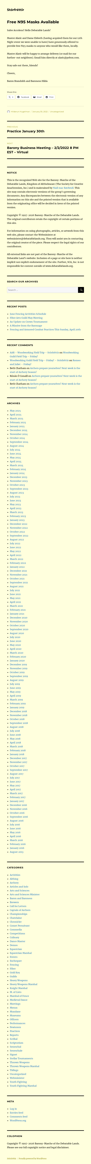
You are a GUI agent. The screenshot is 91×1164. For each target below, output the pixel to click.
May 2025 (15, 410)
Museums (15, 1015)
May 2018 (15, 738)
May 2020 (15, 645)
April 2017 (15, 789)
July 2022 (15, 543)
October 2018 (17, 719)
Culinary (14, 937)
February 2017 (17, 797)
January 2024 (17, 473)
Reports (14, 1035)
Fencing (14, 964)
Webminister (17, 1078)
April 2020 (15, 648)
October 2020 (17, 625)
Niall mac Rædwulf (63, 187)
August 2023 (17, 492)
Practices (15, 1031)
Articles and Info (19, 886)
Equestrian (16, 949)
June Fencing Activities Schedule (28, 314)
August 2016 (17, 820)
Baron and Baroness (21, 898)
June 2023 (15, 500)
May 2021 (15, 598)
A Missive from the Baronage (26, 325)
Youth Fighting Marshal (23, 1085)
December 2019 (18, 664)
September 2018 (19, 723)
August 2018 (16, 727)
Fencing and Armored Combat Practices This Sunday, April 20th (45, 329)
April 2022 (15, 555)
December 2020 (18, 617)
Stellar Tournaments (21, 1058)
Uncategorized (57, 111)
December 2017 (18, 758)
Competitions (17, 933)
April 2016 (15, 836)
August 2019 (17, 680)
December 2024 (18, 430)
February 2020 (18, 656)
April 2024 (15, 461)
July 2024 (15, 449)
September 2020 (19, 629)
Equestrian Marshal (21, 953)
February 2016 (18, 844)
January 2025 (17, 426)
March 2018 (16, 746)
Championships (18, 914)
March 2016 (16, 840)
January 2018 (17, 754)
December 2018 (18, 711)
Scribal (13, 1039)
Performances (17, 1023)
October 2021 (17, 578)
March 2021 (16, 606)
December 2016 (18, 805)
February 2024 (18, 469)
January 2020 (17, 660)
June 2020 (15, 641)
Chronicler (16, 921)
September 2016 (19, 816)
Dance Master (17, 941)
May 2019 (15, 691)
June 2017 (15, 781)
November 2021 (18, 574)
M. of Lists (15, 992)
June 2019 (15, 688)
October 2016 (17, 812)
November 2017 (18, 762)
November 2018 (18, 715)
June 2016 (15, 828)
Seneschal (15, 1046)
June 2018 (15, 734)
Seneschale (16, 1050)
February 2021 (18, 609)
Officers (14, 1019)
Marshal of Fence (19, 996)
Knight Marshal (18, 988)
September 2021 (19, 582)
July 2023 (15, 496)
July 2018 (15, 730)
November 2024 (19, 434)
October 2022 (17, 531)
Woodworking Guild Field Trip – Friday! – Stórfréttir (39, 360)
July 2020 (15, 637)
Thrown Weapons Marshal (24, 1066)
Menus (13, 1007)
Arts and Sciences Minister (25, 894)
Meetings (15, 1003)
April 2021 (15, 602)
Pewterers (15, 1027)
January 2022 (17, 566)
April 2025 (15, 414)
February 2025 (18, 422)
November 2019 (18, 668)
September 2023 (19, 488)
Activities (15, 875)
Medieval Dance (18, 999)
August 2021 (16, 586)
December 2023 (18, 477)
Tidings (14, 1070)
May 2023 (15, 504)
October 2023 (17, 484)
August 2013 (16, 852)
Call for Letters (18, 906)
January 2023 (17, 520)
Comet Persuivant (20, 925)
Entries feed (16, 1112)
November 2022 (19, 527)
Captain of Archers (20, 910)
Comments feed (18, 1116)
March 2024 (16, 465)
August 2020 (17, 633)
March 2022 (16, 559)
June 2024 (15, 453)
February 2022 (18, 563)
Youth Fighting (18, 1081)
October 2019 (17, 672)
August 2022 (17, 539)
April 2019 (15, 695)
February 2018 (18, 750)
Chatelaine (16, 917)
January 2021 (17, 613)
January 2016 (17, 848)
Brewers (14, 902)
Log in (13, 1108)
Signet (13, 1054)
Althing (14, 878)
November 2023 (19, 481)
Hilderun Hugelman (20, 111)
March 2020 (16, 652)
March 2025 (16, 418)
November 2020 (19, 621)
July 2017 (15, 777)
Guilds (13, 976)
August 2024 (17, 445)
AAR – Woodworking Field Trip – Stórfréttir (34, 352)
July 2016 (15, 824)
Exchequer (16, 960)
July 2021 (15, 590)
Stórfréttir (15, 10)
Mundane (15, 1011)
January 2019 (17, 707)
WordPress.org (18, 1120)
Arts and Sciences (19, 890)
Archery (14, 882)
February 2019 (18, 703)
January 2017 (17, 801)
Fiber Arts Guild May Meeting (26, 317)
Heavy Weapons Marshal (23, 984)
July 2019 (15, 684)
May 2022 (15, 551)
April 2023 (15, 508)
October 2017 (17, 766)
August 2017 (16, 773)
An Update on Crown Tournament (29, 321)
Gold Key (15, 972)
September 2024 (19, 442)
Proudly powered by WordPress (33, 1158)
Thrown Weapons (20, 1062)
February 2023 (18, 516)
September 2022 (19, 535)
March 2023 (16, 512)
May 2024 (15, 457)
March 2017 (16, 793)
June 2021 (15, 594)
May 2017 (15, 785)
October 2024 (17, 438)
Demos (14, 945)
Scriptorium (16, 1042)
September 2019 (19, 676)
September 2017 (19, 770)
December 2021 (18, 570)
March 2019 (16, 699)
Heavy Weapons (19, 980)
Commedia (16, 929)
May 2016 (15, 832)
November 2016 (18, 809)
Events (13, 957)
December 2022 (18, 524)
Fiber (13, 968)
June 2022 (15, 547)
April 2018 (15, 742)
